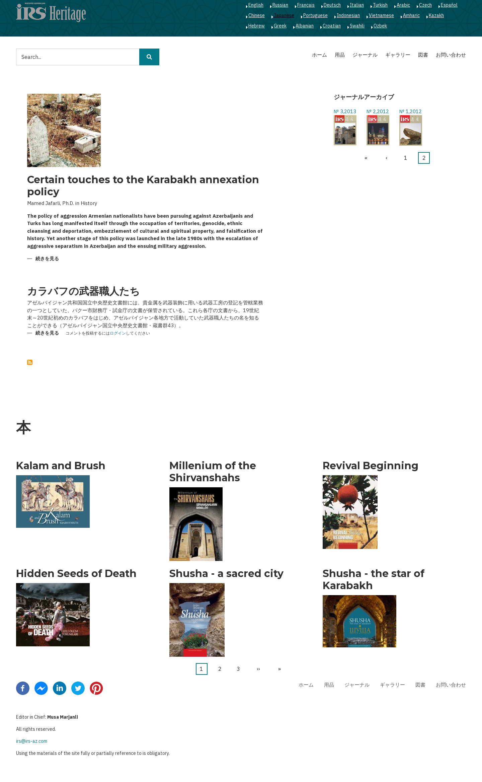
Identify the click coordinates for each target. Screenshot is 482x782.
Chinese (256, 15)
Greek (280, 26)
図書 (423, 55)
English (255, 5)
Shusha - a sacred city (226, 574)
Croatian (332, 26)
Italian (357, 5)
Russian (280, 5)
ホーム (319, 55)
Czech (425, 5)
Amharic (411, 15)
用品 (340, 55)
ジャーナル (365, 55)
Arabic (403, 5)
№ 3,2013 (345, 111)
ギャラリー (397, 55)
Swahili (357, 26)
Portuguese (315, 15)
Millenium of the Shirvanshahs (212, 472)
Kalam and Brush (60, 466)
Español (449, 5)
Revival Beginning (370, 466)
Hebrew (256, 26)
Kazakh (436, 15)
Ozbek (380, 26)
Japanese (284, 15)
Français (306, 5)
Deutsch (332, 5)
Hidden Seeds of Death (76, 574)
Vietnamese (381, 15)
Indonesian (348, 15)
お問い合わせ (451, 55)
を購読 (29, 362)
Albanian (305, 26)
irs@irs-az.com (31, 741)
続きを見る (47, 259)
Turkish (380, 5)
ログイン (118, 333)
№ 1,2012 (410, 111)
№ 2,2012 (378, 111)
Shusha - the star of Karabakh (373, 580)
